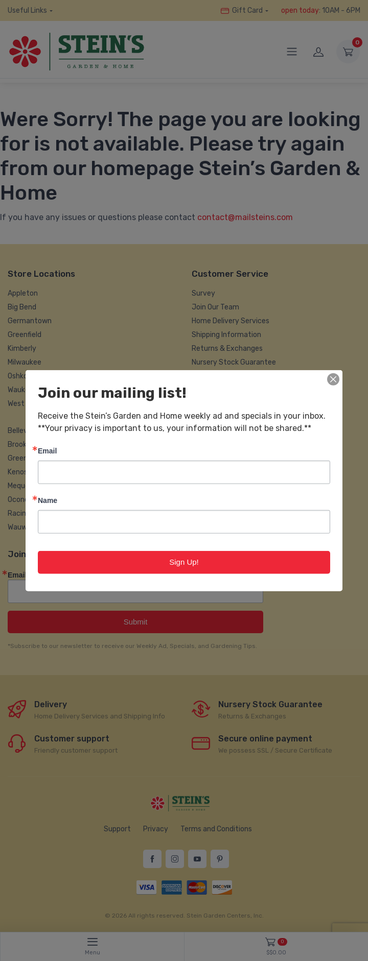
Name (47, 500)
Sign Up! (184, 562)
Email (47, 450)
